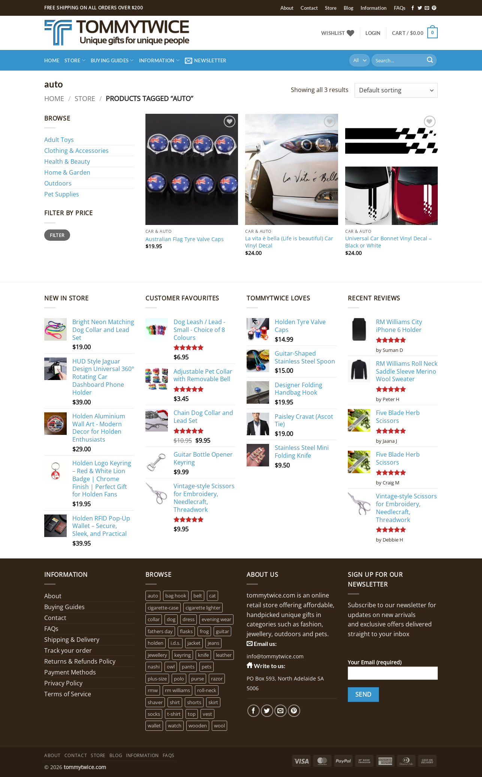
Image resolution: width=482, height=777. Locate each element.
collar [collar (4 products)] (154, 619)
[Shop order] (396, 90)
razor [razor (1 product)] (217, 678)
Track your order (68, 650)
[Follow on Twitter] (420, 8)
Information (373, 8)
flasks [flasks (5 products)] (186, 631)
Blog (348, 8)
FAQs (400, 8)
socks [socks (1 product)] (154, 714)
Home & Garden (67, 172)
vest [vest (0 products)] (207, 714)
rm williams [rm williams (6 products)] (177, 690)
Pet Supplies (61, 194)
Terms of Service (67, 694)
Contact (309, 8)
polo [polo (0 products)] (179, 678)
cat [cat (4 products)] (212, 595)
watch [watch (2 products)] (174, 725)
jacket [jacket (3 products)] (194, 643)
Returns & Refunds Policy (79, 661)
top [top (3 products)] (192, 714)
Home (51, 60)
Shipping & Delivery (71, 639)
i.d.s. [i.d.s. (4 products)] (175, 643)
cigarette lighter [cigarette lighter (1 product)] (203, 607)
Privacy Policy (63, 683)
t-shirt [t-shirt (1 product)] (174, 714)
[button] (372, 33)
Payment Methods (70, 672)
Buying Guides (112, 60)
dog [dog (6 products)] (171, 619)
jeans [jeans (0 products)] (213, 643)
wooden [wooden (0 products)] (198, 725)
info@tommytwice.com (275, 656)
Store (331, 8)
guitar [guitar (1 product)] (222, 631)
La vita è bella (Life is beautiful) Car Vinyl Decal (289, 242)
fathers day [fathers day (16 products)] (160, 631)
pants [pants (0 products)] (188, 666)
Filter (57, 235)
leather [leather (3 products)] (224, 655)
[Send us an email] (427, 8)
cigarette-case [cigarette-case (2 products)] (163, 607)
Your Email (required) (393, 672)
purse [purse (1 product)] (197, 678)
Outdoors (58, 183)
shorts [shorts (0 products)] (194, 702)
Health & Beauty (67, 161)
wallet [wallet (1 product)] (154, 725)
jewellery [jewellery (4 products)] (157, 655)
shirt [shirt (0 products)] (175, 702)
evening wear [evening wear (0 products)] (216, 619)
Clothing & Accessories (76, 150)
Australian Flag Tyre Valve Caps (184, 239)
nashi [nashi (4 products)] (154, 666)
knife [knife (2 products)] (203, 655)
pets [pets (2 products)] (206, 666)
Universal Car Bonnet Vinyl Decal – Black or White (388, 242)
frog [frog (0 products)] (204, 631)
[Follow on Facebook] (412, 8)
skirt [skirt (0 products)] (213, 702)
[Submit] (430, 60)
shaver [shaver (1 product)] (155, 702)
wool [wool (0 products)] (219, 725)
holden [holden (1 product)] (155, 643)
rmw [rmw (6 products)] (153, 690)
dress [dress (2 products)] (189, 619)
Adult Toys (59, 140)
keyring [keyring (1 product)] (182, 655)
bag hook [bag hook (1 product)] (175, 595)
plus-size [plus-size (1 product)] (157, 678)
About (286, 8)
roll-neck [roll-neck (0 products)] (206, 690)
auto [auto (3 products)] (153, 595)
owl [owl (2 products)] (171, 666)
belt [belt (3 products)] (197, 595)
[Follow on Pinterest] (434, 8)
